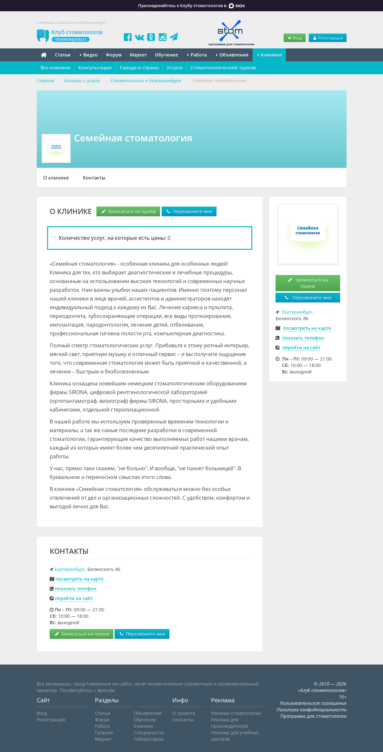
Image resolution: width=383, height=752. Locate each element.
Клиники (270, 55)
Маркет (138, 55)
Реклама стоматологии (236, 713)
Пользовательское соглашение (313, 703)
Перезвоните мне (189, 211)
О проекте (183, 713)
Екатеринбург (70, 569)
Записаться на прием (128, 211)
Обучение (166, 55)
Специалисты (149, 732)
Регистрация (327, 37)
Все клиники (55, 68)
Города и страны (139, 68)
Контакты (94, 177)
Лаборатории (149, 739)
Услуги (175, 68)
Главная (45, 80)
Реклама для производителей (229, 722)
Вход (294, 37)
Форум (114, 55)
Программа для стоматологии (313, 716)
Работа (197, 55)
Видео (89, 55)
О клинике (56, 177)
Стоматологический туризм (223, 68)
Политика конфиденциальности (312, 709)
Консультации (95, 68)
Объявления (232, 55)
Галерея (104, 732)
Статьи (63, 55)
